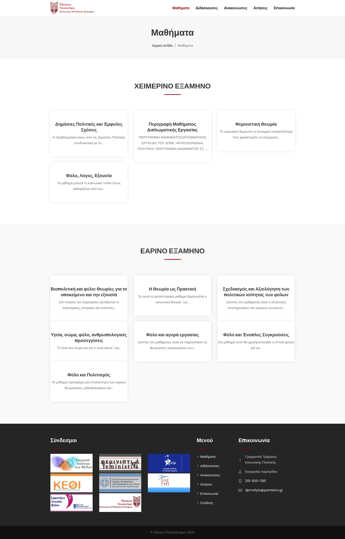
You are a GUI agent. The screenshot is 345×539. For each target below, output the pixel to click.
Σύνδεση (206, 502)
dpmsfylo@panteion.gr (264, 490)
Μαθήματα (181, 8)
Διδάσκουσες (207, 8)
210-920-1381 (255, 480)
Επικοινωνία (284, 8)
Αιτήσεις (260, 8)
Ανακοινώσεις (235, 8)
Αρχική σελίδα (162, 45)
